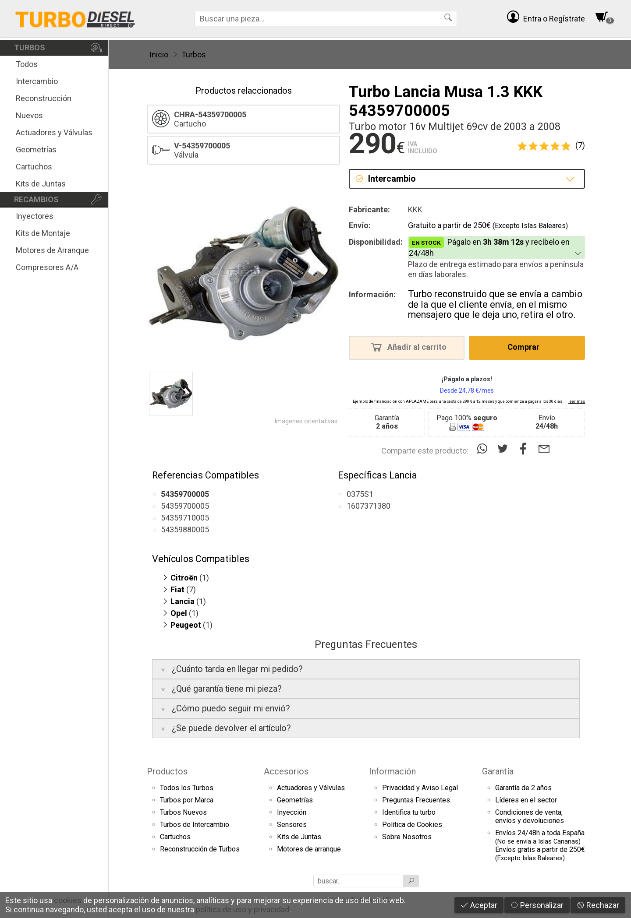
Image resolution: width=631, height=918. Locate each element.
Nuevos (29, 115)
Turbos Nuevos (183, 812)
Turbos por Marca (186, 800)
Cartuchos (34, 166)
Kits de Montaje (43, 233)
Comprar (526, 347)
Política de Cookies (412, 824)
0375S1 (360, 494)
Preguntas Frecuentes (416, 800)
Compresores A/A (47, 267)
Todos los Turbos (186, 788)
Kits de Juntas (41, 183)
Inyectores (34, 216)
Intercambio (37, 81)
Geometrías (36, 149)
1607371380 (368, 505)
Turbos (193, 54)
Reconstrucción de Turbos (200, 849)
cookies (68, 900)
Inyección (291, 812)
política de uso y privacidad (242, 909)
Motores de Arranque (52, 250)
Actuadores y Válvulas (54, 132)
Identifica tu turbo (409, 812)
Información (392, 771)
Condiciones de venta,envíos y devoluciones (529, 816)
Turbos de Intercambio (194, 824)
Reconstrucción (43, 98)
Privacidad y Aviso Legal (420, 788)
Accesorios (286, 771)
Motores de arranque (309, 849)
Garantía (498, 771)
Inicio (158, 54)
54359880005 (185, 529)
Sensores (292, 824)
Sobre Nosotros (407, 837)
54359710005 (185, 517)
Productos (167, 771)
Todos (27, 64)
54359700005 (185, 505)
